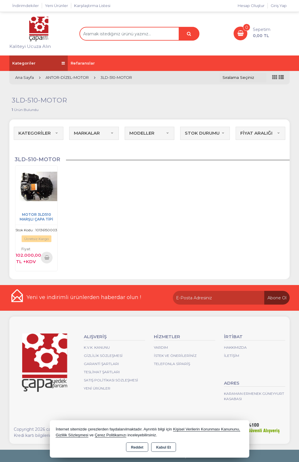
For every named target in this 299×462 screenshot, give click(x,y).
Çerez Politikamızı (110, 435)
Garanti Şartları (101, 364)
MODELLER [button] (149, 133)
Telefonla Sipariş (172, 364)
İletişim (231, 355)
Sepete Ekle (47, 257)
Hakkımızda (235, 347)
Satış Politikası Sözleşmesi (111, 380)
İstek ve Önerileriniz (175, 355)
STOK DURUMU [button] (205, 133)
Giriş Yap (279, 5)
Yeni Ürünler (97, 388)
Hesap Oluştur (251, 5)
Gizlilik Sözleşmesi (103, 355)
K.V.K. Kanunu (97, 347)
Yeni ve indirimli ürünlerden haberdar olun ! (84, 297)
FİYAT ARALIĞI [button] (260, 133)
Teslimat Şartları (102, 372)
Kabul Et (163, 447)
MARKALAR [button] (94, 133)
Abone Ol (276, 298)
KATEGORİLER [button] (38, 133)
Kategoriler (38, 63)
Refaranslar (83, 63)
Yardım (161, 347)
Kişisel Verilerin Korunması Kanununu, (206, 429)
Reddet (137, 447)
